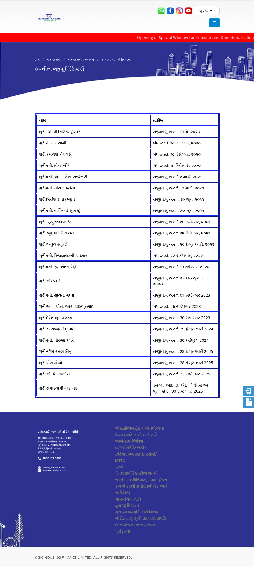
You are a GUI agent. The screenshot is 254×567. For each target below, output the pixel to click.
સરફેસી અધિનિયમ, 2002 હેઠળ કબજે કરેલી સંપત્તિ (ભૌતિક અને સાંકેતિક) (141, 486)
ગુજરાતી (206, 11)
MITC (120, 460)
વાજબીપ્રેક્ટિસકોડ (130, 447)
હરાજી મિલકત (127, 505)
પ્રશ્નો (119, 466)
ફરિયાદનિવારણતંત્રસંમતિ (136, 454)
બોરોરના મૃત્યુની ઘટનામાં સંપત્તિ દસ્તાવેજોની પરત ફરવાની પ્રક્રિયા (141, 525)
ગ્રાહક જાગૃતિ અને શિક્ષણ (137, 511)
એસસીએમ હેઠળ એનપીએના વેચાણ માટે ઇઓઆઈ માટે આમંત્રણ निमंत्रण (139, 435)
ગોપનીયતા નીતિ (128, 499)
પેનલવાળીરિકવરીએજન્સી (136, 473)
